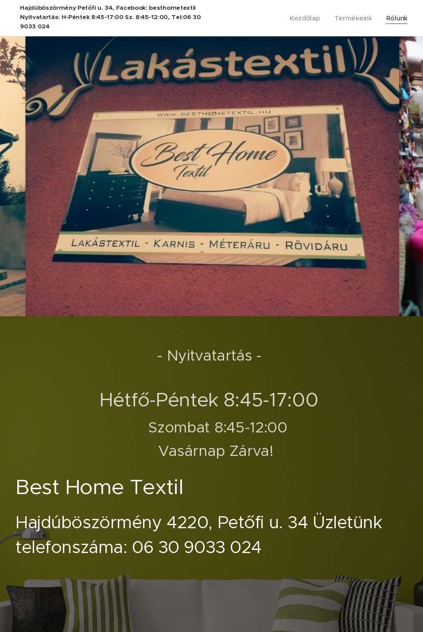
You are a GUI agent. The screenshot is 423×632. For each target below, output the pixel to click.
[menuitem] (304, 18)
